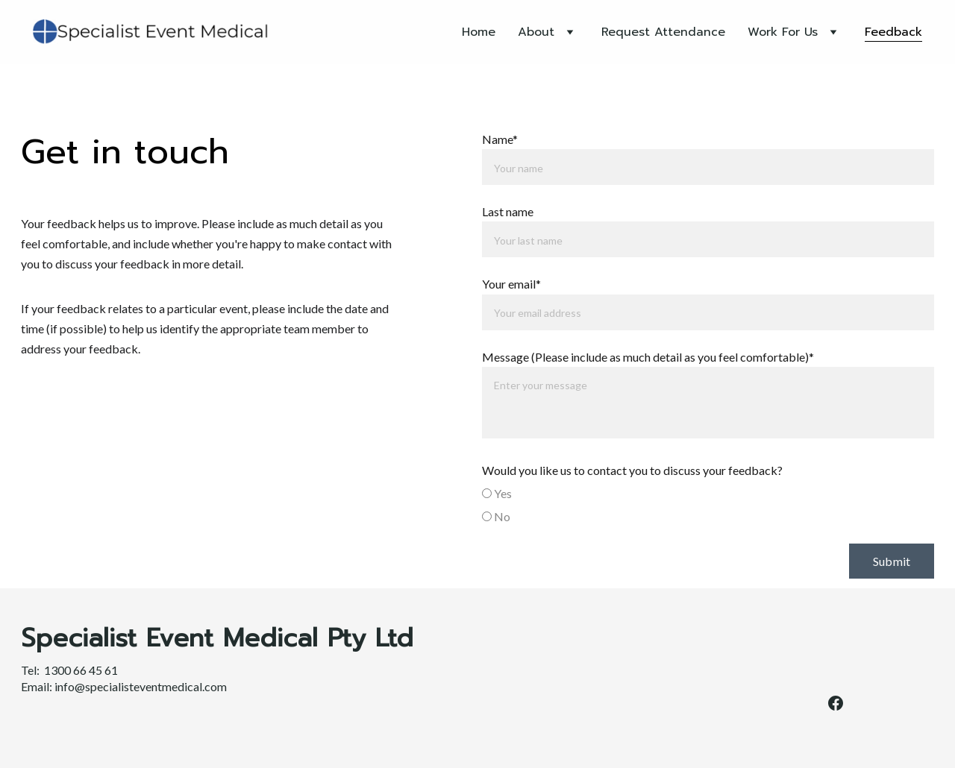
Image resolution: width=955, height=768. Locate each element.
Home (478, 32)
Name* (500, 139)
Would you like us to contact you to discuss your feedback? (632, 470)
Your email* (511, 284)
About (536, 32)
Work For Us (783, 32)
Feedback (893, 32)
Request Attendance (663, 32)
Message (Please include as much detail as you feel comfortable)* (648, 357)
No (496, 516)
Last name (507, 211)
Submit (891, 561)
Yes (497, 493)
